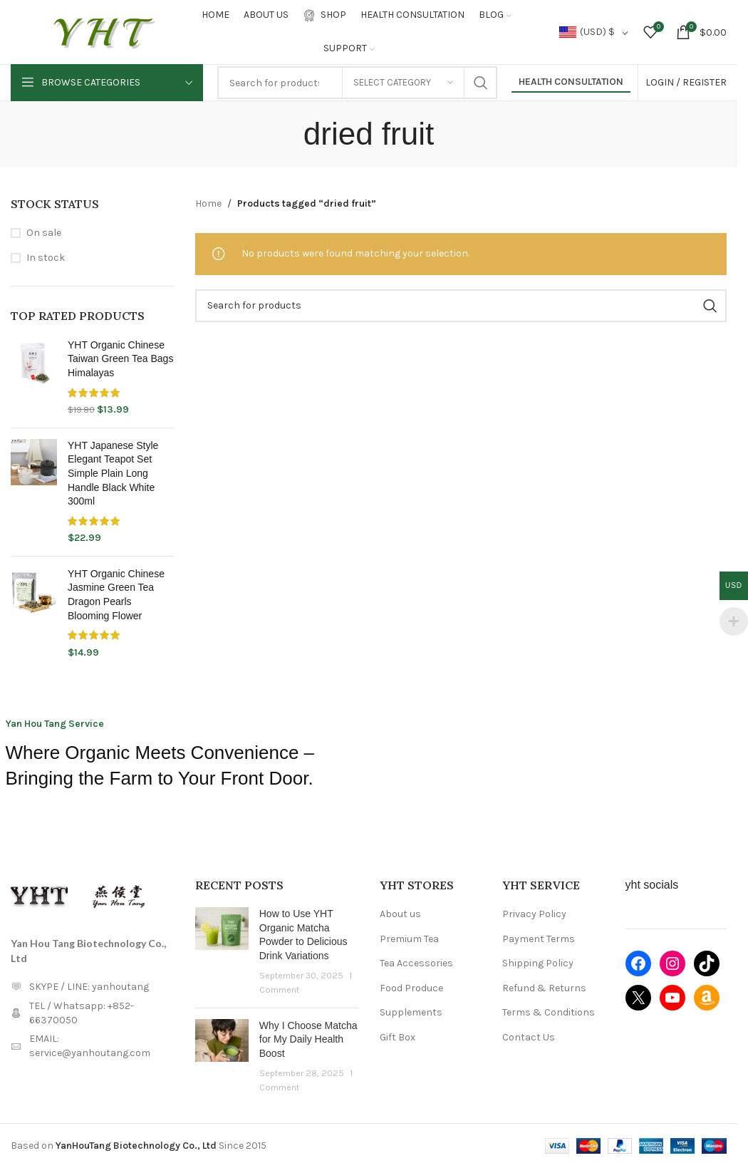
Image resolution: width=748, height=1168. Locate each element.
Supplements (411, 1012)
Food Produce (411, 988)
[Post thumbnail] (222, 952)
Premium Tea (409, 939)
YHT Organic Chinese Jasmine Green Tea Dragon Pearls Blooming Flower (116, 594)
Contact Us (528, 1037)
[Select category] (403, 83)
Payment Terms (538, 939)
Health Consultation (571, 82)
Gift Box (397, 1037)
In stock (45, 258)
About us (400, 914)
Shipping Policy (537, 963)
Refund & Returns (544, 988)
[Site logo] (103, 31)
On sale (43, 233)
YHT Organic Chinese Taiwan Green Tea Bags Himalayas (120, 358)
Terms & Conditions (548, 1012)
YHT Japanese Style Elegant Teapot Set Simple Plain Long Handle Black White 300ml (113, 473)
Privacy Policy (534, 914)
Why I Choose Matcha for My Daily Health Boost (308, 1039)
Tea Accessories (416, 963)
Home (208, 203)
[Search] (461, 305)
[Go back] (285, 134)
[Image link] (39, 895)
